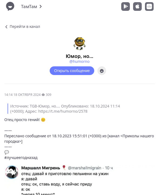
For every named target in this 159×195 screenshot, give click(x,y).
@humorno (79, 61)
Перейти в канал (22, 26)
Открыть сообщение (72, 71)
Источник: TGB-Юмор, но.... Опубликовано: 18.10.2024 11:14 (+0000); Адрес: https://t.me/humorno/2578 (65, 108)
